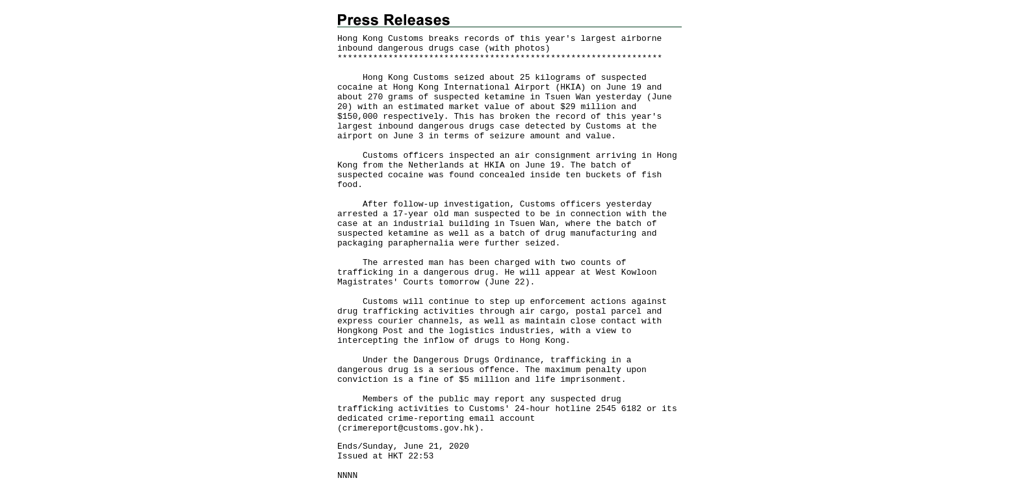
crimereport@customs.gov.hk (408, 428)
